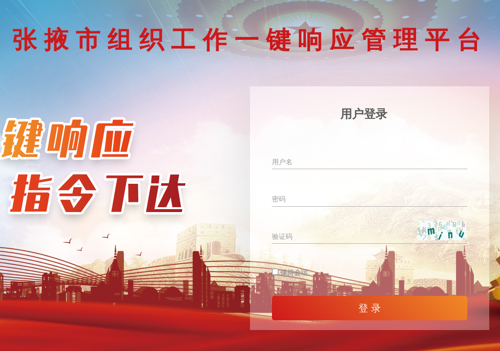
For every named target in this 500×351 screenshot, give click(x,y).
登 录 (369, 308)
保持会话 (290, 272)
